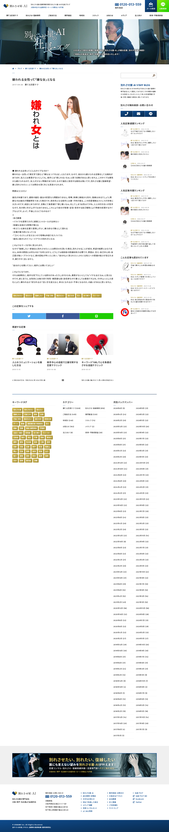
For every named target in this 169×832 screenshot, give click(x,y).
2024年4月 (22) (119, 487)
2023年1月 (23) (142, 530)
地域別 (81, 16)
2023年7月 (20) (142, 511)
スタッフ (95, 16)
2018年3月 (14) (142, 705)
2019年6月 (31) (119, 663)
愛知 (21, 442)
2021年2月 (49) (119, 602)
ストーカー (96, 296)
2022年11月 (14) (142, 536)
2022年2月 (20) (119, 566)
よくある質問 (86, 811)
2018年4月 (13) (119, 705)
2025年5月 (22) (142, 445)
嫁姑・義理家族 (31, 428)
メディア (124, 16)
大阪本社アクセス (114, 796)
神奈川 (49, 437)
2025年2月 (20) (119, 457)
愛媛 (21, 456)
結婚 (15, 428)
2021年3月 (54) (142, 596)
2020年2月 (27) (119, 639)
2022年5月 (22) (142, 554)
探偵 (35, 414)
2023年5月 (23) (142, 518)
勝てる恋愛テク (12, 16)
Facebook (138, 799)
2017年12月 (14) (119, 717)
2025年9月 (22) (142, 433)
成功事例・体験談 (88, 796)
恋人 (78, 296)
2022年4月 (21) (119, 560)
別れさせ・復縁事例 (33, 16)
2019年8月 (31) (119, 657)
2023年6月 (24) (119, 518)
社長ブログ (138, 793)
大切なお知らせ (87, 799)
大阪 (21, 447)
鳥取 (27, 451)
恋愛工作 (27, 414)
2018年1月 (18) (142, 711)
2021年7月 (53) (142, 584)
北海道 (15, 437)
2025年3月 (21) (142, 451)
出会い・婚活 (17, 433)
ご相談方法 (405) (69, 414)
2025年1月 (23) (142, 457)
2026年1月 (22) (142, 420)
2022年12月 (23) (120, 536)
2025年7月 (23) (142, 439)
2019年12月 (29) (119, 645)
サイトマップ (112, 808)
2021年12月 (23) (119, 572)
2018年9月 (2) (141, 687)
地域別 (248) (68, 420)
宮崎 (21, 461)
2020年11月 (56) (142, 608)
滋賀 (48, 442)
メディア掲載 (86, 805)
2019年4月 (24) (119, 669)
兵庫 (27, 447)
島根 (34, 451)
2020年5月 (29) (142, 627)
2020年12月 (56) (120, 608)
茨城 (42, 437)
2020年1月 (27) (142, 639)
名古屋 (28, 442)
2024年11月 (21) (142, 463)
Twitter (137, 802)
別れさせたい (18, 296)
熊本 (34, 456)
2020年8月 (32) (119, 620)
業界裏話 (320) (91, 414)
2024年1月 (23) (142, 493)
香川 (15, 456)
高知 (27, 456)
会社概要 (111, 799)
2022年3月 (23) (142, 560)
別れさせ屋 (17, 410)
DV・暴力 (87, 296)
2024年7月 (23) (142, 475)
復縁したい (39, 296)
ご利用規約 (112, 805)
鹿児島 (28, 461)
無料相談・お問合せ (115, 793)
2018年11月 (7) (142, 681)
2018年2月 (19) (119, 711)
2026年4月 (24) (119, 414)
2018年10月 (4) (119, 687)
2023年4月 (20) (119, 524)
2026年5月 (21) (142, 408)
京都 (15, 447)
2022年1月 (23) (142, 566)
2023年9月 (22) (142, 505)
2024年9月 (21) (142, 469)
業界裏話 (68, 16)
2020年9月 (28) (142, 614)
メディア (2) (89, 427)
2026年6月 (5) (119, 408)
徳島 (40, 451)
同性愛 (28, 433)
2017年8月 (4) (119, 729)
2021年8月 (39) (119, 584)
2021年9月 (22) (142, 578)
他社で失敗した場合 (89, 802)
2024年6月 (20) (119, 481)
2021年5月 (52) (142, 590)
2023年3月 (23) (142, 524)
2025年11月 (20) (142, 427)
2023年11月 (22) (142, 499)
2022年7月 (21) (142, 548)
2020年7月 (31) (142, 620)
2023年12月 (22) (120, 499)
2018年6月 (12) (119, 699)
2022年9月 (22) (142, 542)
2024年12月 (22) (120, 463)
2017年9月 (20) (142, 723)
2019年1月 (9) (141, 675)
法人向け (138, 16)
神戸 (34, 447)
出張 (41, 414)
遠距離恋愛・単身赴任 (35, 424)
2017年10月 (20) (120, 723)
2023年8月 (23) (119, 511)
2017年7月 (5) (141, 729)
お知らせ (110, 16)
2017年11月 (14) (142, 717)
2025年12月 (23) (120, 427)
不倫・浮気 (49, 296)
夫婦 (21, 428)
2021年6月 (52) (119, 590)
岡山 (15, 451)
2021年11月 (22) (142, 572)
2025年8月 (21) (119, 439)
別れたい (29, 296)
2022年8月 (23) (119, 548)
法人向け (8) (68, 433)
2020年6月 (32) (119, 627)
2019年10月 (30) (120, 651)
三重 (42, 442)
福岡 (40, 456)
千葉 (35, 437)
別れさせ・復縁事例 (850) (95, 408)
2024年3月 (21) (142, 487)
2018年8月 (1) (119, 693)
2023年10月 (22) (120, 505)
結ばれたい (61, 296)
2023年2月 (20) (119, 530)
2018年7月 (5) (141, 693)
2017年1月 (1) (118, 736)
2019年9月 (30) (142, 651)
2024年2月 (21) (119, 493)
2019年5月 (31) (142, 663)
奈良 (40, 447)
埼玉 (29, 437)
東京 (23, 437)
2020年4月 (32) (119, 633)
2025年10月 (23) (120, 433)
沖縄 (35, 461)
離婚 (22, 424)
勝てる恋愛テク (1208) (71, 408)
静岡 (15, 442)
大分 (15, 461)
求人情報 (111, 802)
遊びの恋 (71, 296)
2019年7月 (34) (142, 657)
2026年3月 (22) (142, 414)
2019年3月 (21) (142, 669)
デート (15, 424)
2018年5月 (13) (142, 699)
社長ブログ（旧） (140, 796)
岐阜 (35, 442)
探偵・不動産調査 (156, 16)
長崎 (47, 456)
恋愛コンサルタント (89, 808)
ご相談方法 (52, 16)
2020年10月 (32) (120, 614)
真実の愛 (48, 419)
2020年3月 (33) (142, 633)
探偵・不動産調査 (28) (93, 433)
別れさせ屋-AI (87, 793)
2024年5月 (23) (142, 481)
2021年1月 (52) (142, 602)
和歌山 (47, 447)
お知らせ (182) (68, 427)
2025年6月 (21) (119, 445)
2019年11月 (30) (142, 645)
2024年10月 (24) (120, 469)
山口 (47, 451)
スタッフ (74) (90, 420)
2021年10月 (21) (119, 578)
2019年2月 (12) (119, 675)
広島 (21, 451)
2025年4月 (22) (119, 451)
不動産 (42, 428)
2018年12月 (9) (119, 681)
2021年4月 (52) (119, 596)
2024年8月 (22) (119, 475)
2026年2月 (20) (119, 420)
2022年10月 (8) (119, 542)
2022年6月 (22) (119, 554)
